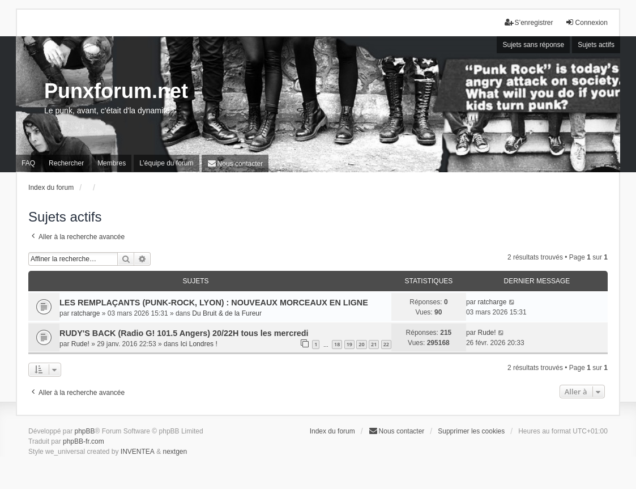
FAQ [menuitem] (28, 163)
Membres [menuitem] (111, 163)
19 (349, 344)
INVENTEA (138, 452)
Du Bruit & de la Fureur (227, 313)
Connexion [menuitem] (586, 22)
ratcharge (85, 313)
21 (374, 344)
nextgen (175, 452)
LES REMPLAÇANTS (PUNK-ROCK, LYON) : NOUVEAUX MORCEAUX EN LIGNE (213, 302)
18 (337, 344)
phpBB (84, 431)
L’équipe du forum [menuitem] (166, 163)
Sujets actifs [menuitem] (596, 45)
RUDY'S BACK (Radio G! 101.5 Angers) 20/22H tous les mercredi (184, 333)
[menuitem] (235, 163)
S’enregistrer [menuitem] (529, 22)
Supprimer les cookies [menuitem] (471, 431)
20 (361, 344)
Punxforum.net (116, 91)
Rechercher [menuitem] (66, 163)
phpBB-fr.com (83, 441)
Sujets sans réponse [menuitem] (533, 45)
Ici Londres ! (198, 344)
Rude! (80, 344)
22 (386, 344)
